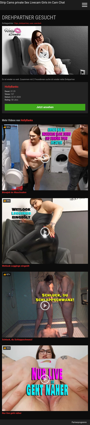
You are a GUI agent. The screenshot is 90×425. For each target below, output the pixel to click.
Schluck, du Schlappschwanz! (17, 339)
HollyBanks (11, 86)
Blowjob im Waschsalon (14, 192)
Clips (16, 23)
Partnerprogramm (79, 422)
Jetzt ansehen (45, 107)
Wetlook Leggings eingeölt (15, 266)
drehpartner (24, 23)
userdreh (37, 23)
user (31, 23)
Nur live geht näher (12, 413)
